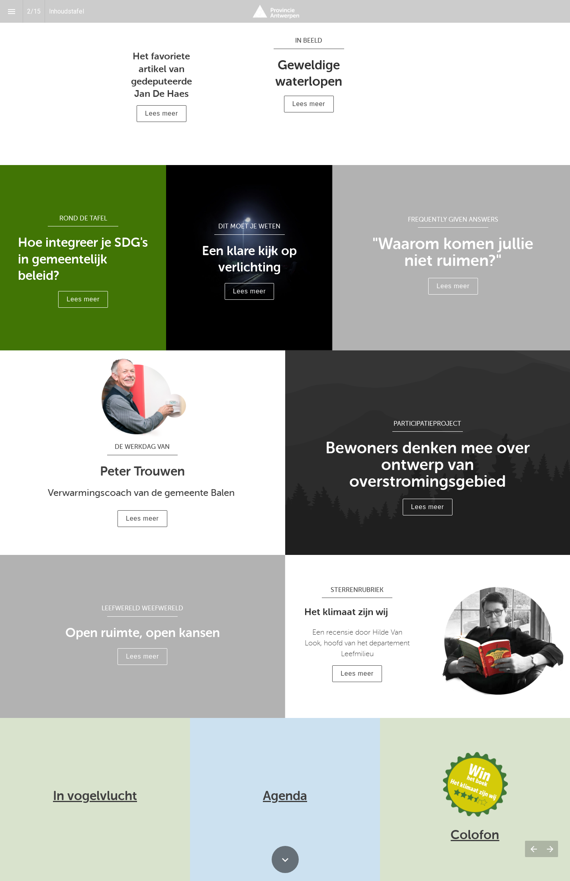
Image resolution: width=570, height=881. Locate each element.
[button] (161, 113)
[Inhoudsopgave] (11, 11)
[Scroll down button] (285, 859)
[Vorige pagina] (533, 849)
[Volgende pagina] (550, 849)
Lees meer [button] (308, 103)
